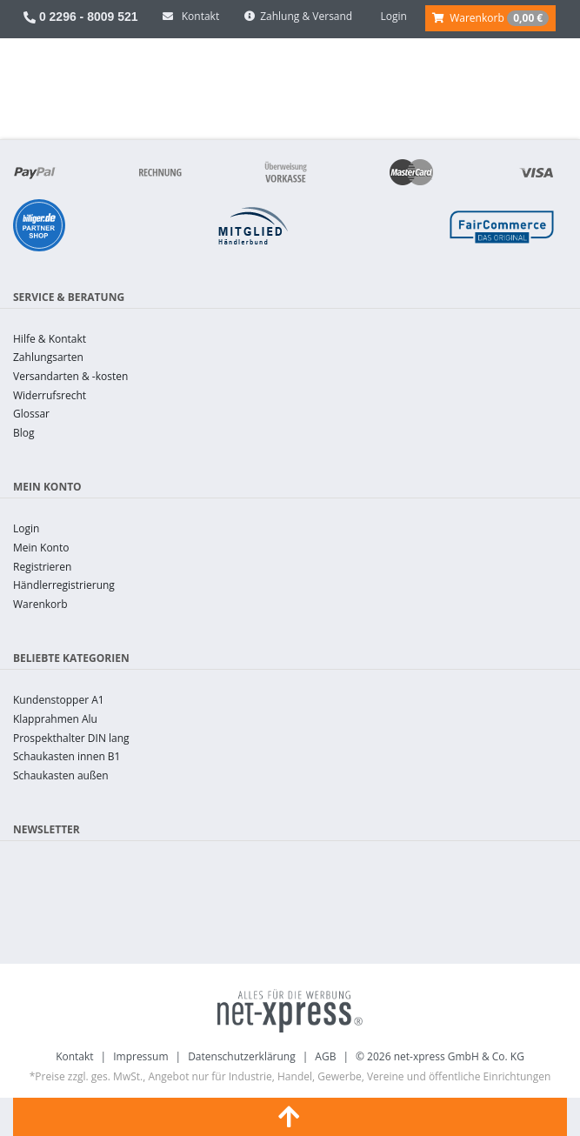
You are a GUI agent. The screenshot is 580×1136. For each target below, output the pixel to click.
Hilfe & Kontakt (49, 338)
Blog (24, 432)
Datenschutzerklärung (242, 1056)
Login (26, 528)
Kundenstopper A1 (58, 699)
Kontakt (74, 1056)
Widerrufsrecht (49, 395)
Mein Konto (41, 547)
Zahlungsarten (48, 357)
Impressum (140, 1056)
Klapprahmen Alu (55, 719)
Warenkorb (40, 604)
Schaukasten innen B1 (66, 756)
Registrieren (42, 566)
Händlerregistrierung (64, 585)
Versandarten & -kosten (70, 376)
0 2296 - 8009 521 (80, 16)
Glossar (31, 413)
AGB (325, 1056)
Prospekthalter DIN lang (71, 738)
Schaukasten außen (61, 775)
